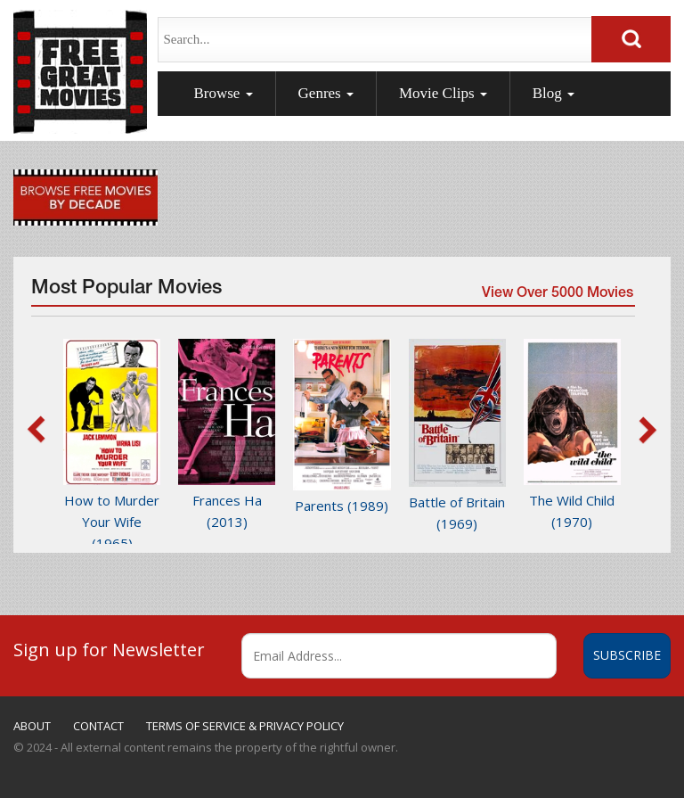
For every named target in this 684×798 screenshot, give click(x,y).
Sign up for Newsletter (109, 649)
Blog (553, 93)
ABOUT (32, 726)
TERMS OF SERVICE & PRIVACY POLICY (245, 726)
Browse (222, 93)
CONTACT (98, 726)
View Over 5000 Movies (557, 294)
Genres (326, 93)
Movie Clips (443, 93)
